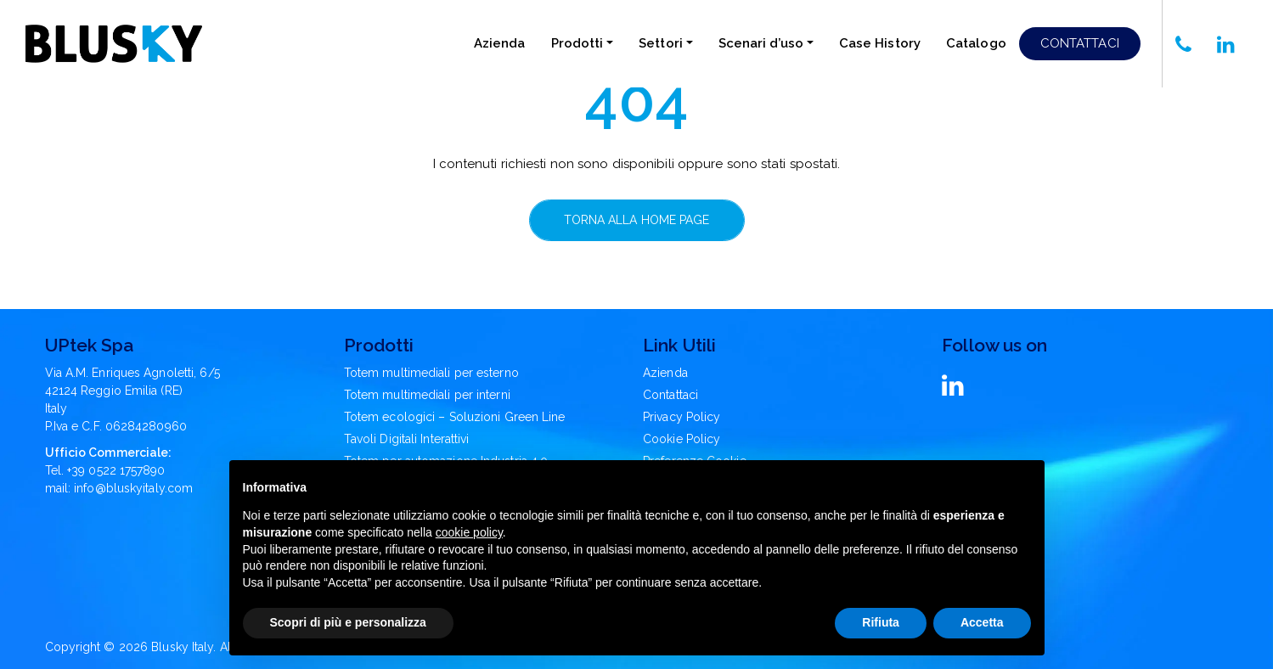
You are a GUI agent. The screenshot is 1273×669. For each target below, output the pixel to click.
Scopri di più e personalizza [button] (348, 622)
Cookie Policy (681, 439)
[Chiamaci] (1183, 43)
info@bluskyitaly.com (133, 488)
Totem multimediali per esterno (431, 372)
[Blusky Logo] (113, 44)
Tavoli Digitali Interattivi (407, 439)
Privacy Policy (681, 417)
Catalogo (976, 43)
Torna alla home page (637, 220)
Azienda (500, 43)
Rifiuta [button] (880, 622)
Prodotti (577, 43)
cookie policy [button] (469, 532)
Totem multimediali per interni (427, 395)
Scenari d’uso (760, 43)
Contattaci (1079, 43)
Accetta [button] (982, 622)
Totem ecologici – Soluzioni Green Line (455, 417)
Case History (880, 43)
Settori (661, 43)
